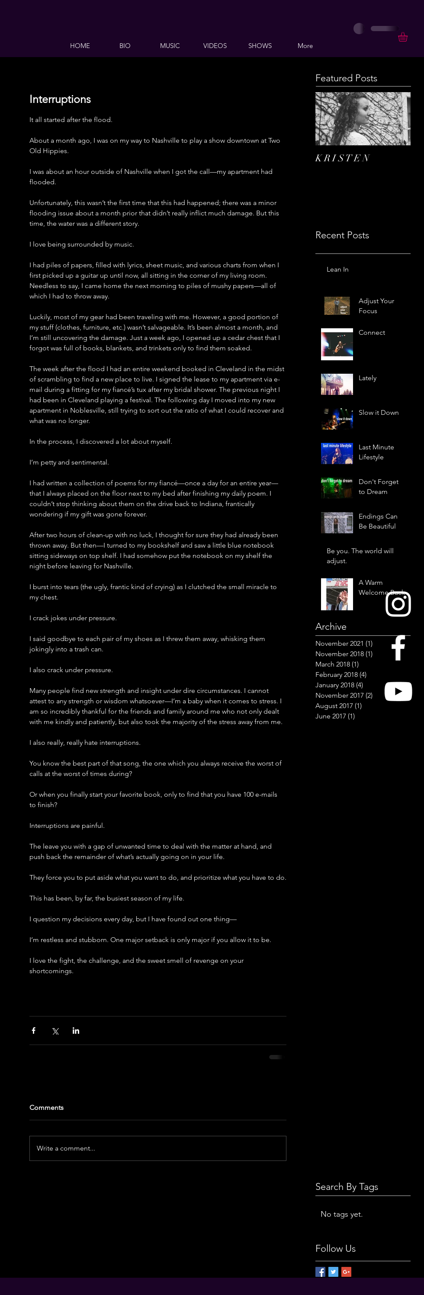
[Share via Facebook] (33, 1030)
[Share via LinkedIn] (76, 1030)
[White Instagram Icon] (398, 604)
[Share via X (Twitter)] (55, 1030)
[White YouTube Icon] (398, 691)
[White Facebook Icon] (398, 648)
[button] (408, 37)
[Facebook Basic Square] (320, 1272)
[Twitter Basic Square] (333, 1272)
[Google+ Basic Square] (346, 1272)
